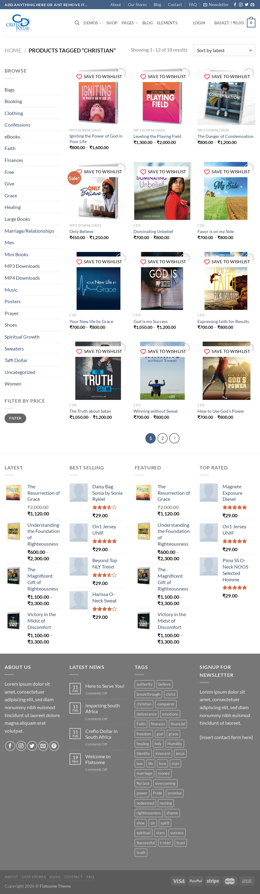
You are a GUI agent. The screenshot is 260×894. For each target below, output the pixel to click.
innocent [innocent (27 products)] (162, 753)
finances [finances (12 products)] (158, 723)
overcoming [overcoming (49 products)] (165, 783)
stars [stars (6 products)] (160, 832)
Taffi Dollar (16, 360)
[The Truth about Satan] (98, 371)
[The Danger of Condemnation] (226, 96)
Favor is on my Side (216, 231)
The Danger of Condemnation (226, 136)
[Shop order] (224, 50)
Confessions (17, 124)
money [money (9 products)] (164, 773)
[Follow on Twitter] (246, 5)
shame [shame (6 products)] (172, 812)
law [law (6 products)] (140, 763)
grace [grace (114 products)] (173, 733)
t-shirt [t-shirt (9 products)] (165, 842)
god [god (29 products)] (160, 733)
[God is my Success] (162, 281)
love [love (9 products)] (162, 763)
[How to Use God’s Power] (226, 371)
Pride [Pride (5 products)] (157, 793)
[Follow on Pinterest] (54, 746)
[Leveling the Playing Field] (162, 96)
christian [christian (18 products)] (144, 704)
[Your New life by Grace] (98, 281)
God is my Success (151, 321)
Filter (15, 418)
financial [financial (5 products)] (178, 723)
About (115, 4)
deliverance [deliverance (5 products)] (147, 714)
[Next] (174, 438)
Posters (13, 301)
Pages (130, 23)
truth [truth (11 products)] (141, 852)
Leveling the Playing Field (157, 136)
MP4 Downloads (22, 278)
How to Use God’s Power (221, 411)
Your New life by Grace (91, 321)
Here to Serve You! (104, 686)
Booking (13, 101)
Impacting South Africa (102, 708)
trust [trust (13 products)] (180, 842)
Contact (175, 4)
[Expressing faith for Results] (226, 281)
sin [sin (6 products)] (152, 822)
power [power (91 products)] (142, 793)
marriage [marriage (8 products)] (144, 773)
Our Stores (137, 4)
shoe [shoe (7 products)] (141, 822)
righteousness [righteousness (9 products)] (149, 812)
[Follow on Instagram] (241, 5)
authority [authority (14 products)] (145, 684)
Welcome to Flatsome (98, 759)
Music (11, 290)
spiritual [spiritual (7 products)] (144, 832)
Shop (111, 22)
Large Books (17, 219)
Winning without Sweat (156, 411)
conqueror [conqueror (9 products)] (166, 704)
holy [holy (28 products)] (158, 743)
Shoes (11, 325)
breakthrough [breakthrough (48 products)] (148, 694)
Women (13, 383)
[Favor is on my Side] (226, 191)
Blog (157, 4)
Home (13, 50)
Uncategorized (20, 372)
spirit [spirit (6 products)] (165, 822)
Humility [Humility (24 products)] (174, 743)
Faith (10, 148)
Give (9, 183)
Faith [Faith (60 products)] (141, 723)
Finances (14, 160)
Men (9, 242)
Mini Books (16, 254)
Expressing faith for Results (223, 321)
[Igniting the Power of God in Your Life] (98, 96)
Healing (13, 207)
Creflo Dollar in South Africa (101, 734)
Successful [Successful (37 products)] (146, 842)
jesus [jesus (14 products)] (180, 753)
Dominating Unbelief (153, 231)
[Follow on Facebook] (235, 5)
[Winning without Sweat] (162, 371)
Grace (11, 195)
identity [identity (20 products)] (143, 753)
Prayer (12, 313)
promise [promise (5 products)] (175, 793)
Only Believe (81, 231)
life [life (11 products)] (150, 763)
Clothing (14, 113)
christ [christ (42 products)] (171, 694)
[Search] (77, 23)
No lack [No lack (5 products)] (143, 783)
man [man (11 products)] (175, 763)
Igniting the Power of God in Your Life (96, 138)
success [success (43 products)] (177, 832)
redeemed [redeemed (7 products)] (145, 803)
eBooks (12, 136)
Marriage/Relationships (29, 231)
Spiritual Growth (22, 336)
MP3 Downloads (22, 266)
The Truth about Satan (90, 411)
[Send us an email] (252, 5)
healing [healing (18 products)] (143, 743)
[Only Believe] (98, 191)
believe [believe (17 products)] (164, 684)
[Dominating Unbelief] (162, 191)
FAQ (193, 4)
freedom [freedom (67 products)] (144, 733)
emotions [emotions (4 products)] (170, 714)
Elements (167, 22)
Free (9, 172)
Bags (10, 89)
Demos (93, 23)
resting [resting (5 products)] (166, 803)
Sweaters (14, 348)
